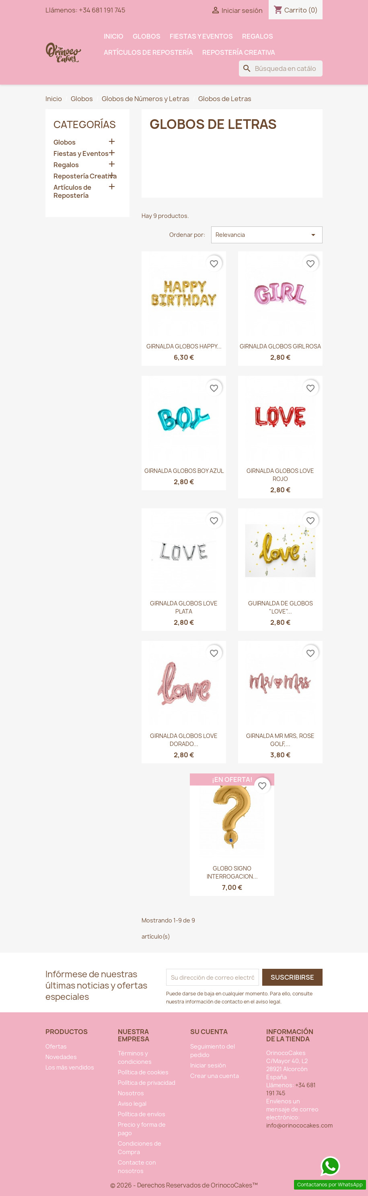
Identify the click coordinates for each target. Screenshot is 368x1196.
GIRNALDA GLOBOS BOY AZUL (184, 471)
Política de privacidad (146, 1082)
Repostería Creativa (238, 52)
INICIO (113, 36)
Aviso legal (132, 1103)
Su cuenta (209, 1031)
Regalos (257, 36)
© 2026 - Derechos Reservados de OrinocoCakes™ (184, 1185)
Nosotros (131, 1093)
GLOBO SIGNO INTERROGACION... (232, 872)
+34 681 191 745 (102, 10)
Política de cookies (143, 1072)
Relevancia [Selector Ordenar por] (267, 235)
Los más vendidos (69, 1067)
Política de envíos (141, 1114)
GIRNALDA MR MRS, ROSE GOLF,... (280, 740)
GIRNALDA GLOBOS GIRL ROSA (280, 346)
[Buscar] (281, 68)
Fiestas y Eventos (201, 36)
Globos (146, 36)
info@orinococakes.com (299, 1125)
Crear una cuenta (214, 1076)
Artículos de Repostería (148, 52)
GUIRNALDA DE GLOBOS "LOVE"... (280, 607)
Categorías (84, 124)
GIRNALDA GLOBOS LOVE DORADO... (184, 740)
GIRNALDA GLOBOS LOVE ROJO (280, 475)
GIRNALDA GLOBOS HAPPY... (184, 346)
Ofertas (56, 1046)
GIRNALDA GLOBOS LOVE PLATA (184, 607)
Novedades (61, 1057)
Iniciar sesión (208, 1065)
